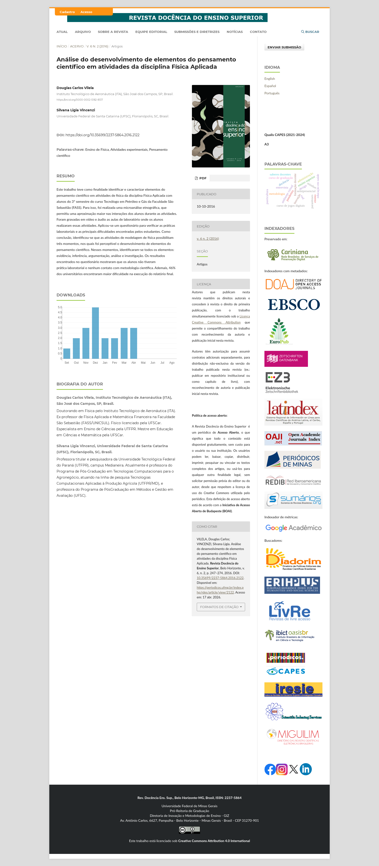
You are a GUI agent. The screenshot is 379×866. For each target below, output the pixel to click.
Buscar (310, 32)
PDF (202, 178)
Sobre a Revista (113, 32)
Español (270, 86)
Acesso (86, 12)
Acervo (77, 46)
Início (62, 46)
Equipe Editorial (151, 32)
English (269, 78)
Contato (258, 32)
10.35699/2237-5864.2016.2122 (220, 578)
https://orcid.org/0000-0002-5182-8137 (80, 99)
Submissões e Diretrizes (196, 32)
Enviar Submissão (284, 47)
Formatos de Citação (219, 607)
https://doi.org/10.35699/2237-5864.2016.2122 (102, 135)
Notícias (235, 32)
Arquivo (83, 32)
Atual (62, 32)
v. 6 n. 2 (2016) (97, 46)
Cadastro (67, 12)
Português (271, 93)
